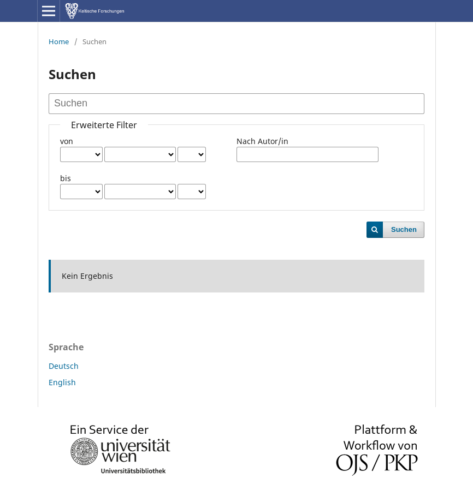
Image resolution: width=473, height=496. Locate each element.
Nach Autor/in (262, 141)
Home (59, 41)
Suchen (404, 229)
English (62, 382)
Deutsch (64, 366)
